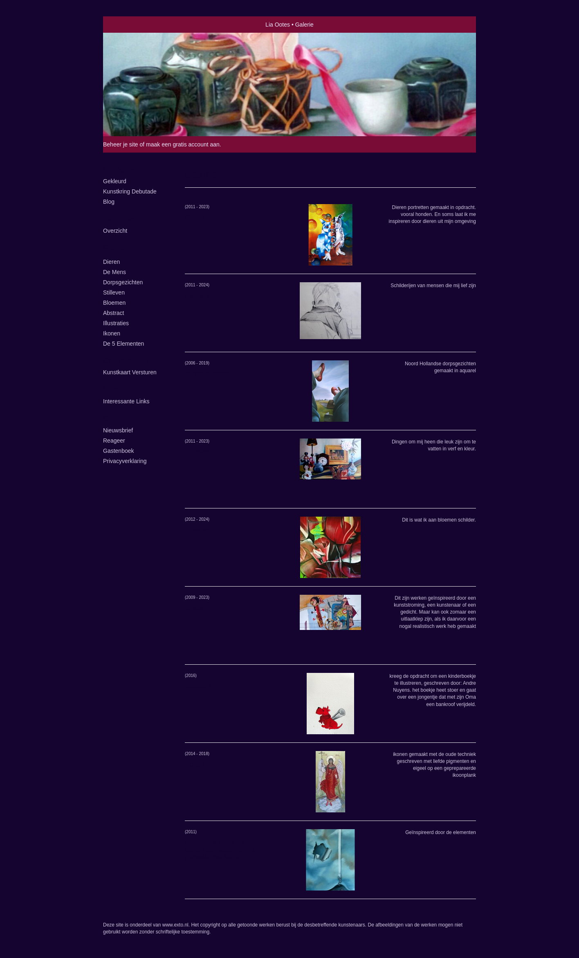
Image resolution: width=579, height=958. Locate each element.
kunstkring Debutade (130, 191)
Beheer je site (120, 144)
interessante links (126, 401)
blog (108, 201)
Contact (115, 418)
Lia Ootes (277, 24)
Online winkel (125, 361)
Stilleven (114, 292)
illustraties (116, 323)
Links (111, 389)
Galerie (115, 248)
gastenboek (118, 451)
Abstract (113, 313)
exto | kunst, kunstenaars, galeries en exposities (126, 24)
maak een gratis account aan (183, 144)
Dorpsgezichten (123, 282)
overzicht (115, 230)
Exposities (120, 219)
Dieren (111, 262)
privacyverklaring (125, 461)
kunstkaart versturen (130, 372)
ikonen (111, 333)
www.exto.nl (175, 925)
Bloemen (114, 302)
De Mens (114, 272)
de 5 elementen (123, 343)
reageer (114, 440)
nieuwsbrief (118, 430)
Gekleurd (114, 181)
